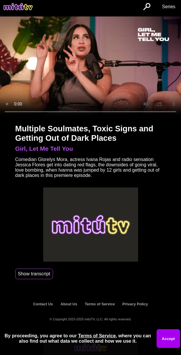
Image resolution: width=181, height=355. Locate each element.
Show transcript (34, 273)
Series (168, 6)
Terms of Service (100, 304)
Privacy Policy (135, 304)
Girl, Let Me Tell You (44, 148)
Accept (168, 338)
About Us (69, 304)
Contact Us (43, 304)
